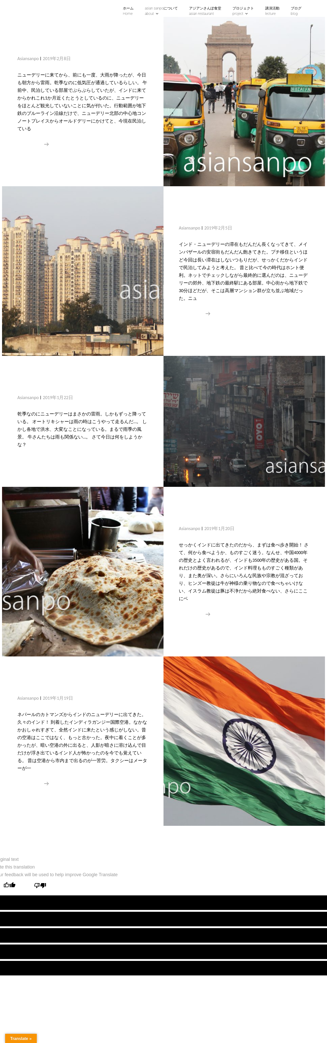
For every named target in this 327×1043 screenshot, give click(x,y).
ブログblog (296, 11)
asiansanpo (28, 58)
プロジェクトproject (243, 11)
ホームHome (128, 11)
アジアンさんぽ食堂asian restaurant (205, 11)
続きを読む (33, 144)
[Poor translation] (40, 886)
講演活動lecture (272, 11)
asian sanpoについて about (161, 11)
